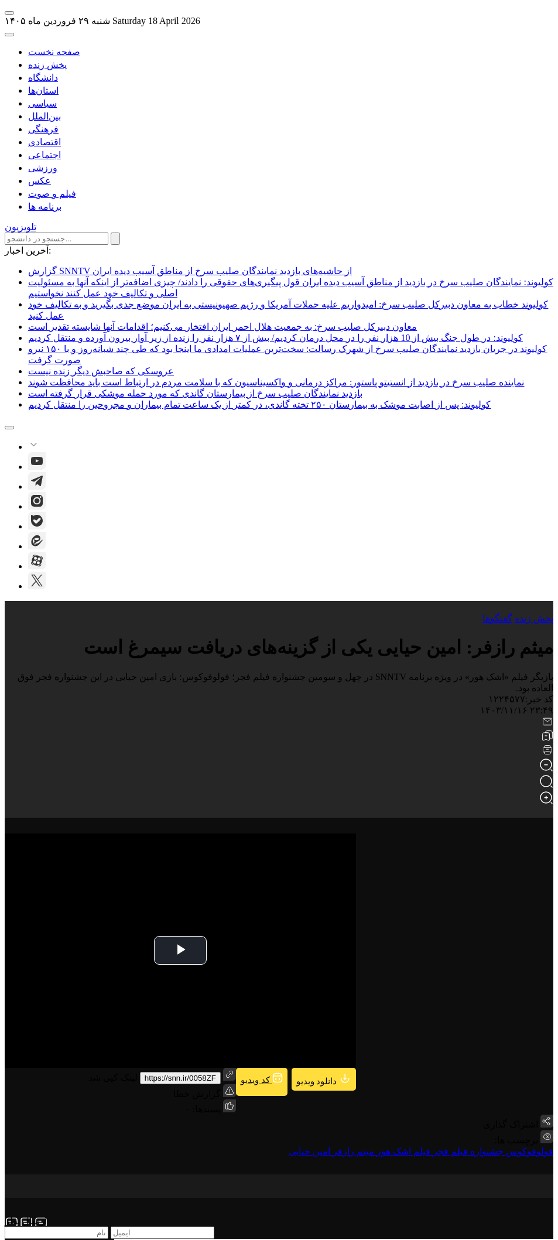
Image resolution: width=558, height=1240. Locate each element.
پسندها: (205, 1109)
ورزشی (42, 168)
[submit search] (115, 239)
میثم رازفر (352, 1151)
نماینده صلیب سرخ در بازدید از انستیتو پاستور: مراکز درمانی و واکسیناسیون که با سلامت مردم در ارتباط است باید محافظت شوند (276, 382)
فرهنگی (43, 129)
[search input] (56, 239)
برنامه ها (44, 206)
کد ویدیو (262, 1078)
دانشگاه (43, 78)
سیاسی (42, 103)
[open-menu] (9, 13)
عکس (39, 181)
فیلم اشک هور (402, 1151)
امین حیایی (309, 1151)
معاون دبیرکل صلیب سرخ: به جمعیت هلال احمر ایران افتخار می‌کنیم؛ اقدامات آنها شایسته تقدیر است (222, 327)
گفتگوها (497, 618)
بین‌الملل (44, 116)
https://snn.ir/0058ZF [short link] (180, 1078)
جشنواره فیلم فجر (467, 1151)
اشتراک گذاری (510, 1124)
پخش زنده (47, 65)
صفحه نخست (54, 52)
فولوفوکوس (528, 1151)
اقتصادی (44, 142)
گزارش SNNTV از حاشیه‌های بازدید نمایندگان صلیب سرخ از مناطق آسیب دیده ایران (190, 271)
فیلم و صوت (52, 194)
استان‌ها (43, 90)
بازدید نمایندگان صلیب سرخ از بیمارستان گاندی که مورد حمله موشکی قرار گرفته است (195, 393)
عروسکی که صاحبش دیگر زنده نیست (101, 371)
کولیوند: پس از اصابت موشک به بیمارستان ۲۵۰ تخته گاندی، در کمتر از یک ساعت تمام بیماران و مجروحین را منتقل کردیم (259, 404)
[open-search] (9, 34)
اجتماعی (44, 155)
